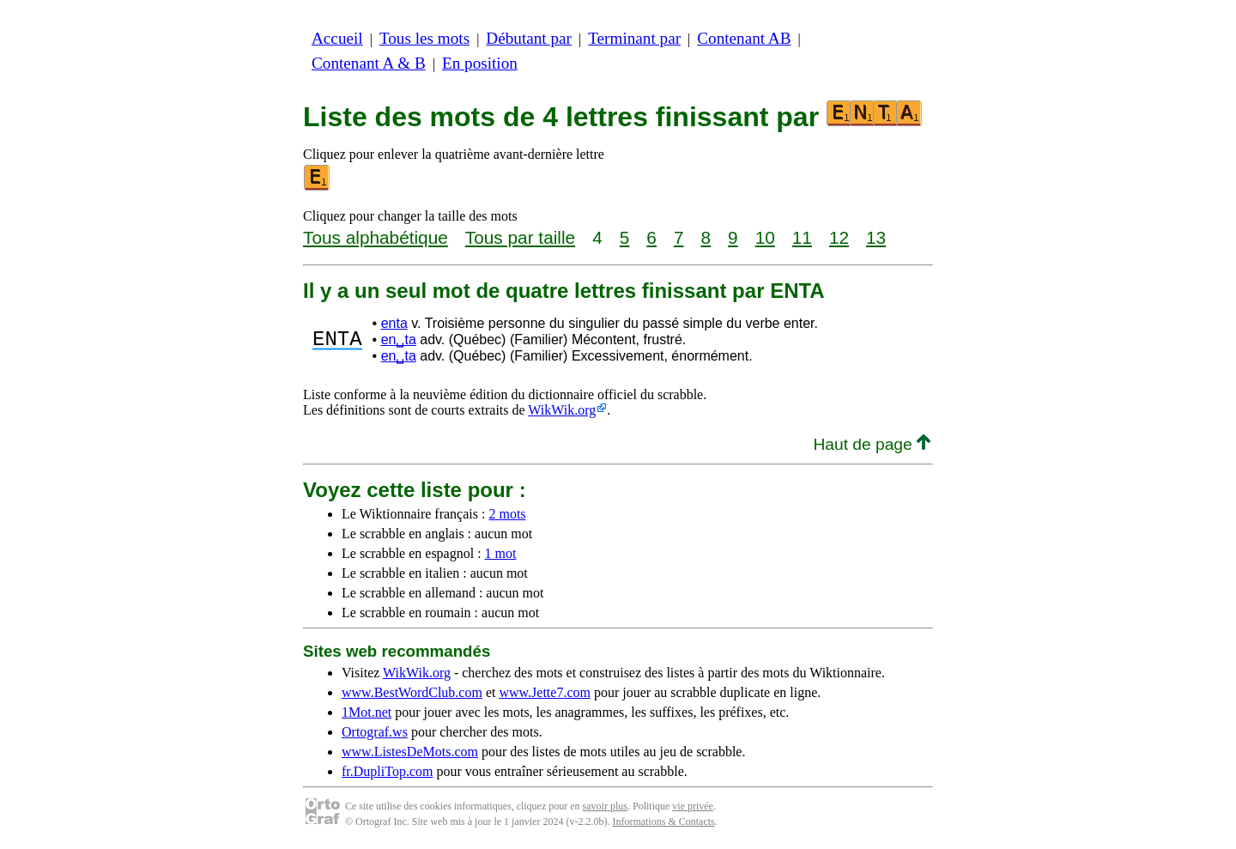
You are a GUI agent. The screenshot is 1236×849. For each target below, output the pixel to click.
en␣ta (398, 339)
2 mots (506, 513)
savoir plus (605, 806)
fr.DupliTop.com (387, 771)
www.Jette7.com (545, 692)
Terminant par (634, 38)
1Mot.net (366, 712)
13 (876, 237)
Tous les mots (424, 38)
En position (480, 63)
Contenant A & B (369, 63)
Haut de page (871, 444)
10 (765, 237)
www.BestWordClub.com (412, 692)
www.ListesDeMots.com (410, 751)
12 (839, 237)
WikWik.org (562, 410)
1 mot (501, 553)
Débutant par (529, 38)
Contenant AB (744, 38)
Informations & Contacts (663, 822)
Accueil (337, 38)
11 (802, 237)
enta (394, 323)
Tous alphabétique (375, 237)
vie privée (692, 806)
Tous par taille (520, 237)
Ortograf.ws (375, 732)
